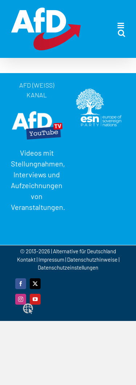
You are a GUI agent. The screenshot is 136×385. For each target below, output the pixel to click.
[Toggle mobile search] (121, 33)
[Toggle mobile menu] (121, 25)
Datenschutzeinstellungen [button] (68, 267)
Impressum (51, 259)
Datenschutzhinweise (92, 259)
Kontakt (27, 259)
